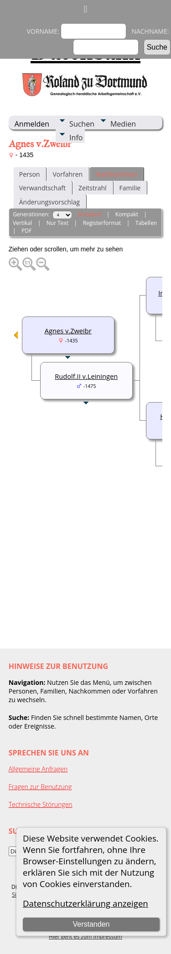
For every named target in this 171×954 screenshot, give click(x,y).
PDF (26, 231)
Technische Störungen (41, 804)
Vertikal (22, 223)
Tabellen (146, 223)
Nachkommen (116, 174)
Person (29, 174)
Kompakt (126, 214)
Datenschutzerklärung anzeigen (85, 903)
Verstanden (91, 924)
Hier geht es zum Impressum (85, 936)
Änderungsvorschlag (49, 202)
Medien (123, 124)
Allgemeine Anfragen (38, 769)
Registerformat (102, 223)
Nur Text (57, 223)
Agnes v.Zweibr (68, 330)
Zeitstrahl (92, 188)
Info (76, 138)
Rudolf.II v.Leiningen (86, 376)
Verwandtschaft (42, 188)
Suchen (81, 124)
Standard (89, 214)
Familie (129, 188)
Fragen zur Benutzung (40, 786)
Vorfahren (67, 174)
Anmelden (32, 124)
